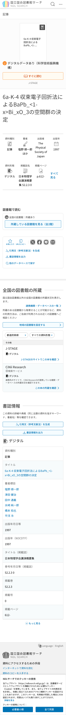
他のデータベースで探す (20, 263)
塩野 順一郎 (12, 489)
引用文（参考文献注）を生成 (23, 250)
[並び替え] (16, 335)
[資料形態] (42, 335)
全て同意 (49, 709)
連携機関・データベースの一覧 (44, 306)
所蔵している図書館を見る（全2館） (33, 224)
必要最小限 (18, 709)
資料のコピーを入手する (15, 673)
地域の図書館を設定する (40, 325)
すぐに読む (33, 76)
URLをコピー (21, 242)
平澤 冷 (9, 516)
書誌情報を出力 (16, 256)
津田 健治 (10, 494)
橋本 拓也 (10, 510)
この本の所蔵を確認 (47, 388)
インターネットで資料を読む (18, 668)
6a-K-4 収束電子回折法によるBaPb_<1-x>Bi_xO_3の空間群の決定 (29, 473)
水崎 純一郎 (12, 505)
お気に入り (10, 242)
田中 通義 (10, 500)
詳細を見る (9, 700)
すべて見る (54, 175)
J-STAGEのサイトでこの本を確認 (40, 360)
